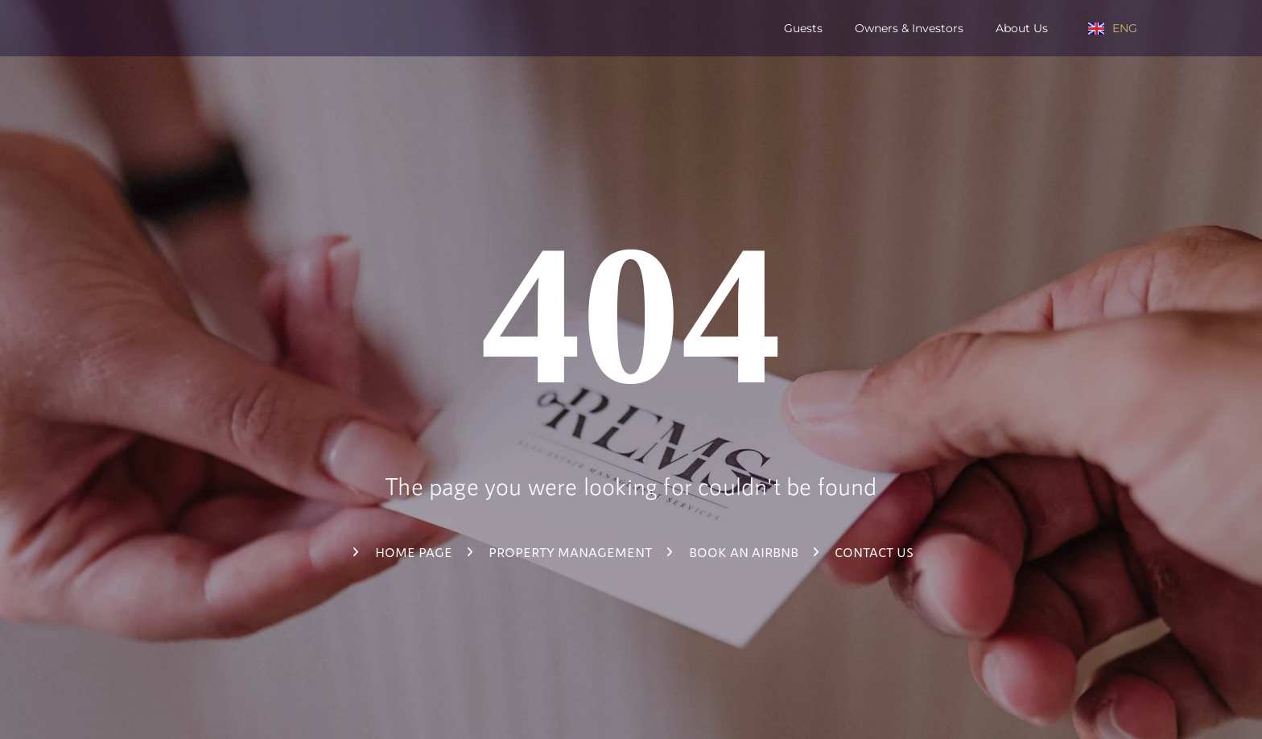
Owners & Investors (909, 28)
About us (1022, 28)
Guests (803, 28)
